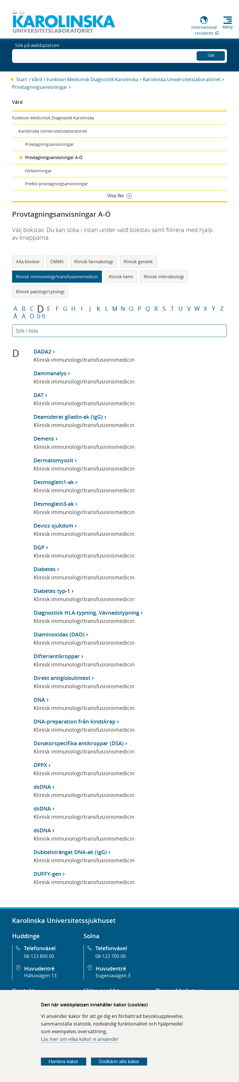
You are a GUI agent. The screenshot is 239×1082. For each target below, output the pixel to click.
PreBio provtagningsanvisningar (56, 183)
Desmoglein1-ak (54, 482)
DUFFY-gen (47, 873)
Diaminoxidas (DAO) (59, 634)
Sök (211, 54)
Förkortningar (38, 171)
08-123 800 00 (39, 956)
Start (21, 79)
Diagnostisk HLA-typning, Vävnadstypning (86, 612)
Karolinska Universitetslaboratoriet (182, 79)
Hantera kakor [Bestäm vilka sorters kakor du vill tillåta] (63, 1061)
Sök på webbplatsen (37, 55)
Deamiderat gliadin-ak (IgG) (68, 416)
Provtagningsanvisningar (39, 87)
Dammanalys (50, 373)
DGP (39, 547)
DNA (39, 699)
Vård (36, 79)
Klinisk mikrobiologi (164, 276)
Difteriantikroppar (57, 656)
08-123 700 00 (110, 956)
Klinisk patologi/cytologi (40, 291)
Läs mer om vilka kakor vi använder (80, 1039)
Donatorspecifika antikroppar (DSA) (79, 743)
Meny (228, 27)
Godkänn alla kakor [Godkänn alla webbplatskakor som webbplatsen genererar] (119, 1061)
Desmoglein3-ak (54, 503)
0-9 (41, 316)
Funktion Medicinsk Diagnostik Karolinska (92, 79)
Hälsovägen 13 (40, 975)
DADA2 (42, 351)
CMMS (57, 261)
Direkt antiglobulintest (62, 677)
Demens (44, 438)
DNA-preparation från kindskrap (74, 721)
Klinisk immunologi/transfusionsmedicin (57, 276)
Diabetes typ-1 (52, 590)
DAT (39, 395)
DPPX (40, 764)
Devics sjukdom (53, 525)
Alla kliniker (28, 261)
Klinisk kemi (121, 276)
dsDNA (42, 786)
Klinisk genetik (138, 261)
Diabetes (45, 569)
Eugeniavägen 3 (113, 975)
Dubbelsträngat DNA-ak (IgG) (70, 852)
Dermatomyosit (53, 460)
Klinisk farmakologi (93, 261)
